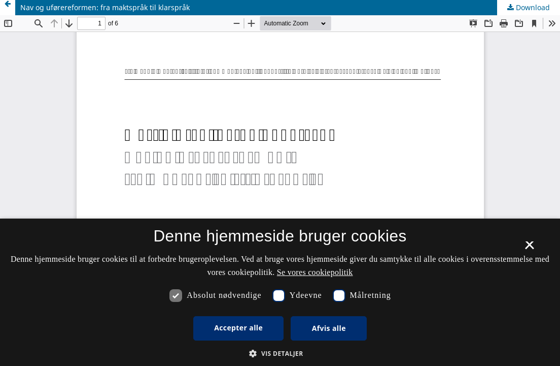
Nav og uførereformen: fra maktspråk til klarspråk (105, 7)
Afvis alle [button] (329, 328)
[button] (280, 353)
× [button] (529, 248)
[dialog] (280, 292)
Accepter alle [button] (238, 327)
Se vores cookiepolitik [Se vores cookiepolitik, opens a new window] (315, 272)
